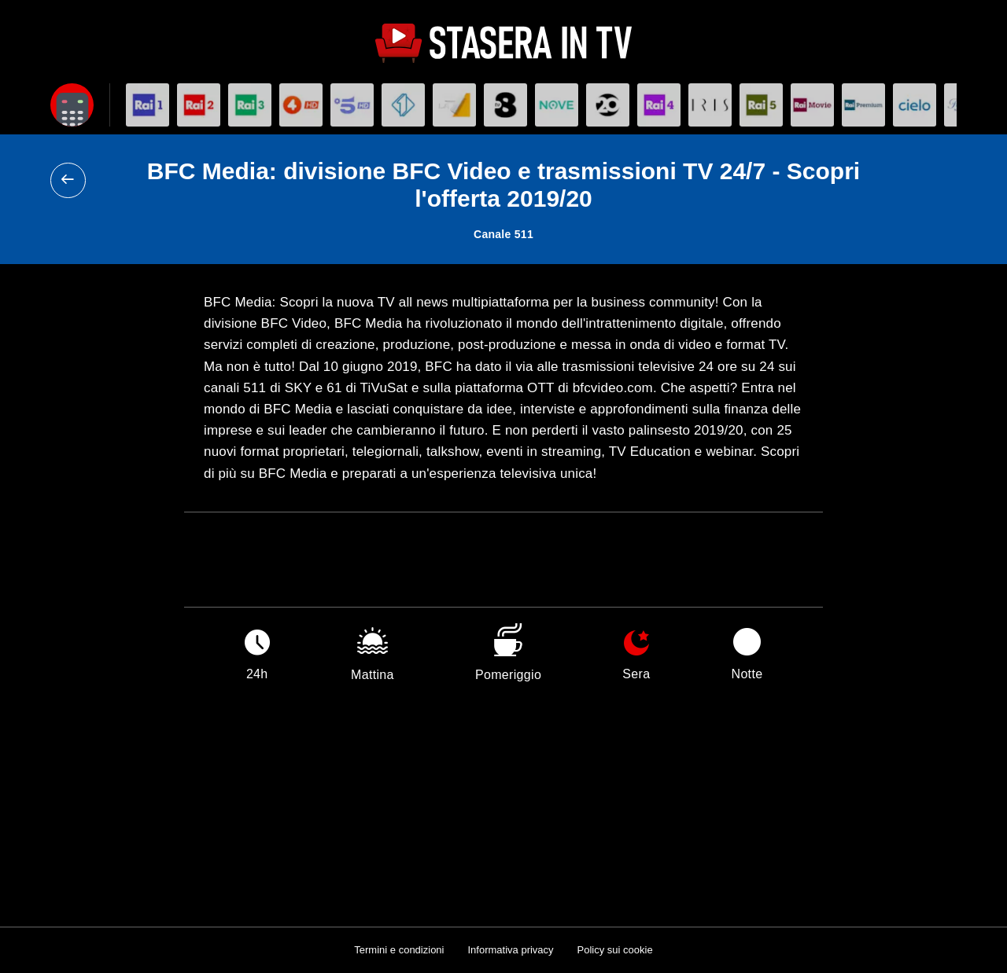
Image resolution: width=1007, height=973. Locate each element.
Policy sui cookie (615, 950)
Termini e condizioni (399, 950)
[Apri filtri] (72, 105)
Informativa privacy (510, 950)
